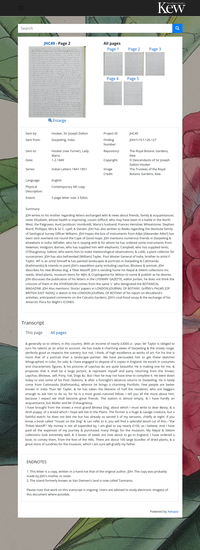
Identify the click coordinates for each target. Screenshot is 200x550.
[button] (177, 28)
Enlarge (57, 84)
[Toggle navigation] (21, 8)
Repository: (112, 151)
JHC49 (49, 43)
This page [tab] (34, 332)
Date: (29, 160)
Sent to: (31, 151)
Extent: (31, 197)
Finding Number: (110, 142)
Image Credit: (108, 171)
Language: (33, 180)
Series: (30, 169)
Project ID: (111, 133)
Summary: (33, 209)
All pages (58, 332)
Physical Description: (34, 189)
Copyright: (111, 160)
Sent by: (31, 133)
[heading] (57, 43)
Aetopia (173, 511)
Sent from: (33, 140)
